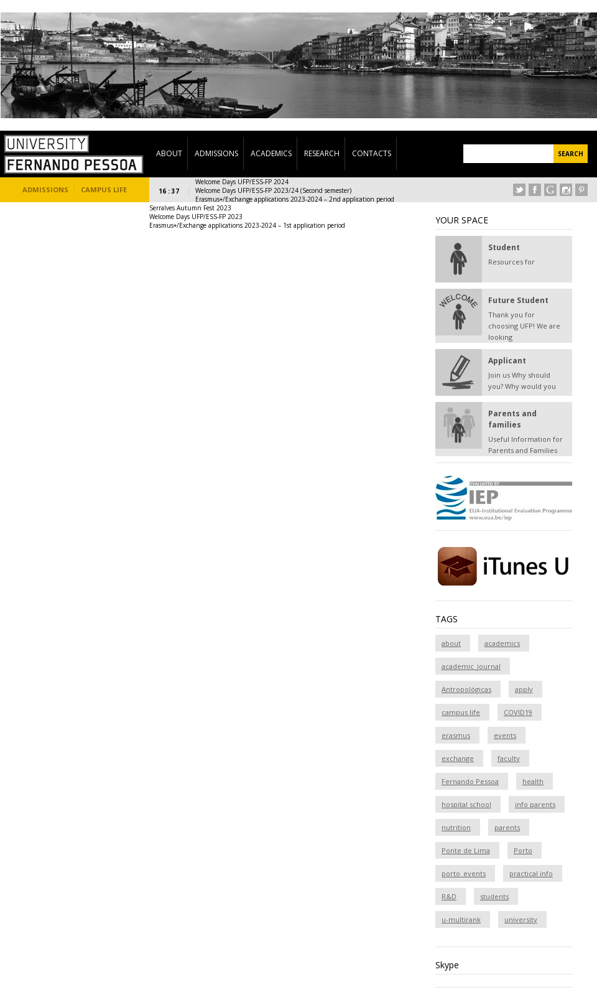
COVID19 (518, 712)
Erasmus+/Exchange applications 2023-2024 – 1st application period (247, 225)
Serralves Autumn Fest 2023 (190, 207)
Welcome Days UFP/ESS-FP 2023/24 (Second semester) (273, 190)
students (494, 896)
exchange (458, 758)
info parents (535, 804)
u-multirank (461, 919)
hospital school (466, 804)
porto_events (464, 873)
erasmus (456, 735)
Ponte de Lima (466, 850)
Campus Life (104, 189)
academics (502, 643)
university (520, 919)
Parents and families (512, 419)
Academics (271, 153)
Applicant (507, 360)
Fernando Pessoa (470, 781)
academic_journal (471, 666)
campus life (461, 712)
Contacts (371, 153)
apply (524, 689)
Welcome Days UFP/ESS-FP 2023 (196, 216)
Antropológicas (466, 689)
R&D (449, 896)
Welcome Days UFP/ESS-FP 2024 (242, 181)
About (169, 153)
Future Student (518, 300)
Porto (523, 850)
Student (504, 247)
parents (507, 827)
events (505, 735)
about (451, 643)
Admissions (216, 153)
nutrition (456, 827)
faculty (508, 758)
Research (322, 153)
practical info (531, 873)
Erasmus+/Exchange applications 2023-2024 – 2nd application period (294, 199)
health (533, 781)
